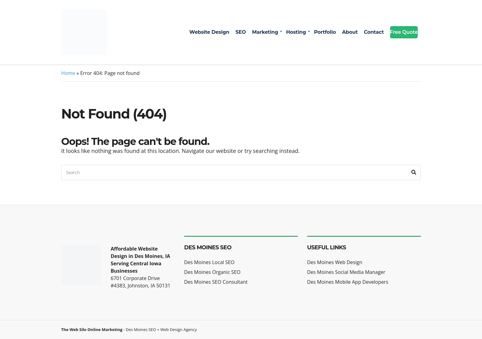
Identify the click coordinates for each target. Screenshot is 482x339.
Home (68, 73)
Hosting (296, 32)
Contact (374, 32)
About (350, 32)
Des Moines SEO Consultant (215, 282)
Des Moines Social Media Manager (346, 272)
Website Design (209, 32)
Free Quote (404, 32)
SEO (240, 32)
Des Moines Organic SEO (212, 272)
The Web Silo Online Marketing (91, 329)
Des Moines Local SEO (209, 262)
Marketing (265, 32)
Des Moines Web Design (334, 262)
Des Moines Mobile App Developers (347, 282)
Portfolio (325, 32)
